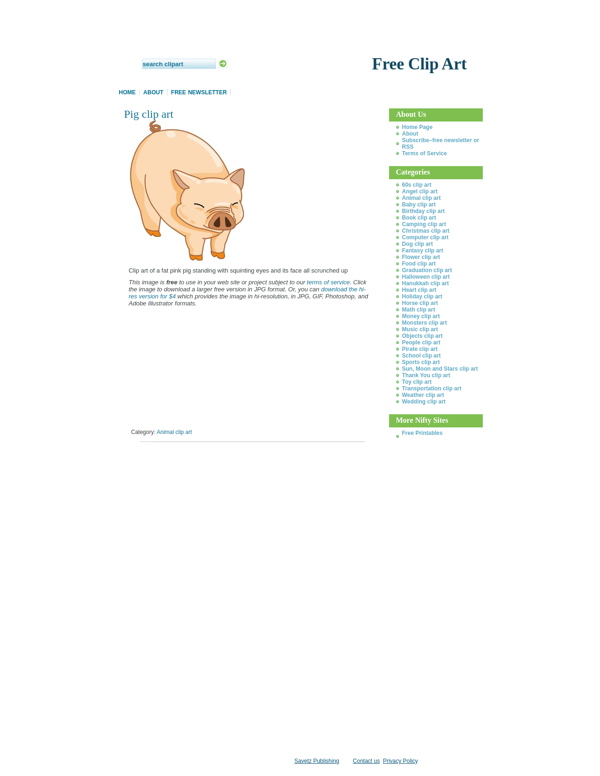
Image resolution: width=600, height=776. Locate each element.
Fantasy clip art (422, 250)
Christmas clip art (426, 231)
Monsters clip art (424, 323)
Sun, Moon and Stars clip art (440, 368)
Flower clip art (421, 257)
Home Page (417, 127)
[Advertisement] (234, 461)
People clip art (421, 342)
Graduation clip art (427, 270)
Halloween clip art (426, 277)
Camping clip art (424, 224)
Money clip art (421, 316)
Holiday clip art (422, 296)
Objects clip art (422, 336)
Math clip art (418, 309)
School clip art (421, 355)
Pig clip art (148, 114)
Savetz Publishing (316, 761)
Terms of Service (424, 153)
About (153, 92)
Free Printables (422, 433)
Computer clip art (425, 237)
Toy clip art (417, 382)
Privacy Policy (400, 761)
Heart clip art (419, 290)
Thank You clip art (426, 375)
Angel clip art (420, 191)
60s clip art (417, 185)
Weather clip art (423, 395)
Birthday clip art (423, 211)
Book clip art (419, 217)
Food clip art (419, 263)
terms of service (328, 282)
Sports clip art (421, 362)
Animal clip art (174, 432)
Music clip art (420, 329)
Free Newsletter (199, 92)
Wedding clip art (424, 401)
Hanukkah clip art (425, 283)
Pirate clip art (420, 349)
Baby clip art (419, 204)
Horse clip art (420, 303)
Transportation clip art (432, 388)
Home (127, 92)
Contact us (366, 761)
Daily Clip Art (300, 42)
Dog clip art (417, 244)
